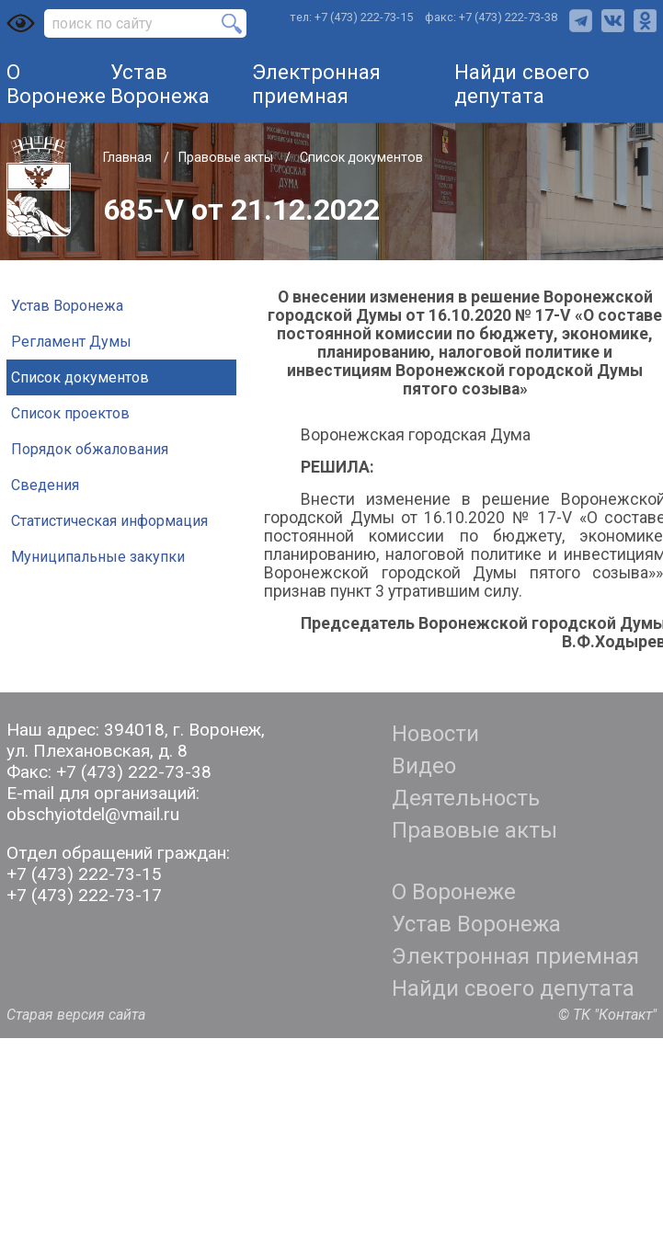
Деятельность (466, 798)
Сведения (45, 485)
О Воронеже (56, 84)
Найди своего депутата (521, 84)
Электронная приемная (316, 84)
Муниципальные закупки (98, 556)
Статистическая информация (109, 521)
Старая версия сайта (75, 1014)
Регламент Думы (71, 341)
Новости (435, 734)
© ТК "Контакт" (607, 1014)
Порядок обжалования (89, 449)
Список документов (361, 157)
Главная (128, 157)
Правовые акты (227, 157)
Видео (424, 766)
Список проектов (70, 413)
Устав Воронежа (160, 84)
